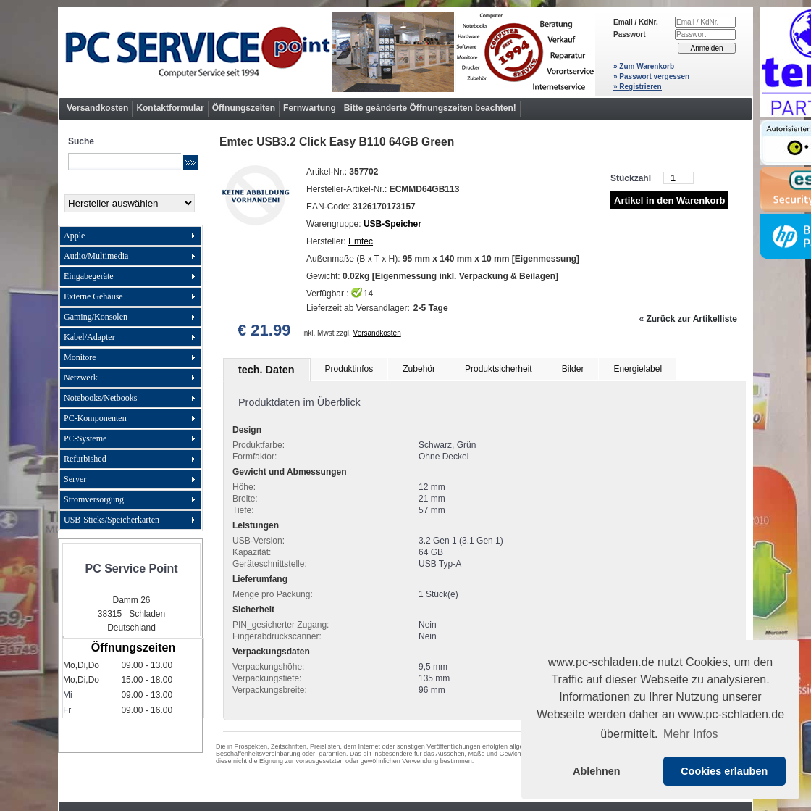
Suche (81, 141)
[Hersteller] (129, 203)
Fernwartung (309, 108)
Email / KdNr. (635, 22)
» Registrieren (637, 87)
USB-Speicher (392, 224)
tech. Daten (266, 369)
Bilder (573, 369)
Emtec (360, 241)
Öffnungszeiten (243, 108)
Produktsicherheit (498, 369)
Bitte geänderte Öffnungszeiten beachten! (430, 108)
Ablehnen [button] (597, 771)
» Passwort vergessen (651, 76)
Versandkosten (97, 108)
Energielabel (637, 369)
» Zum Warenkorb (643, 66)
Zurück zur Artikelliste (691, 319)
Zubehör (419, 369)
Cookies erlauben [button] (724, 771)
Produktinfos (349, 369)
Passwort (629, 34)
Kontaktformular (169, 108)
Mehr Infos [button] (690, 734)
